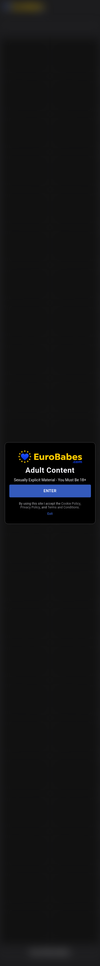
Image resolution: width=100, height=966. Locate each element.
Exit (50, 513)
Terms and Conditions (63, 507)
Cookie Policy (71, 503)
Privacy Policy (30, 507)
